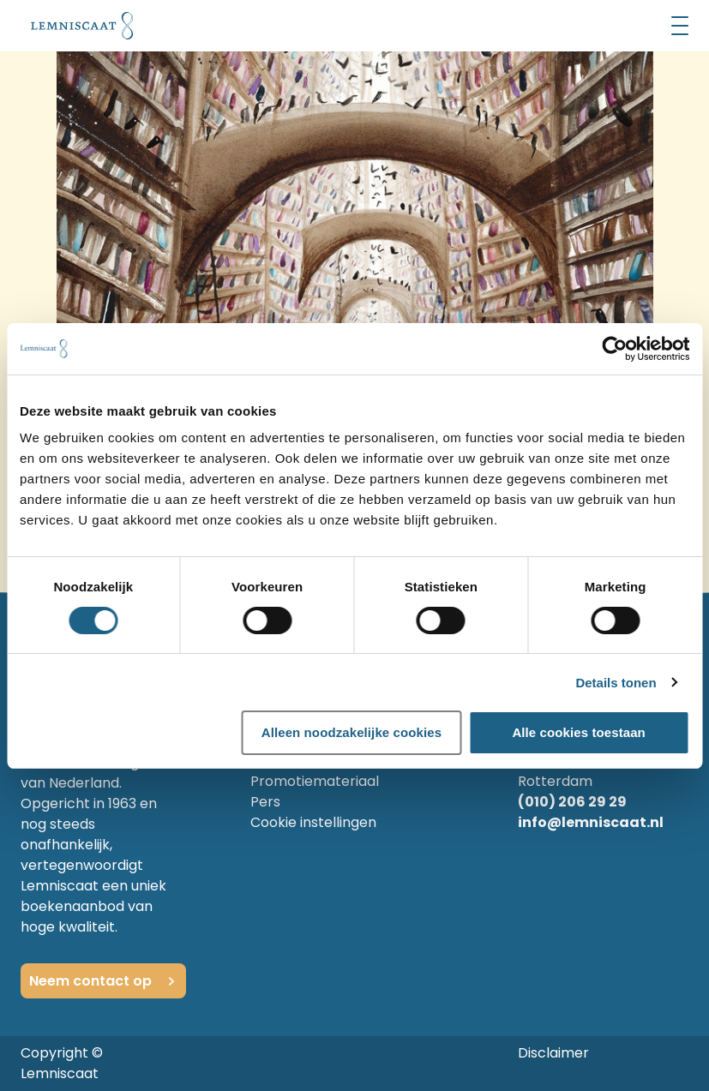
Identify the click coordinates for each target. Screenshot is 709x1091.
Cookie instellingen (313, 822)
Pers (265, 802)
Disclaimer (553, 1053)
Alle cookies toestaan (579, 732)
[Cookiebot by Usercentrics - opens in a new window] (614, 349)
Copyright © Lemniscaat (62, 1063)
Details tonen (615, 682)
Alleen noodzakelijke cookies (351, 732)
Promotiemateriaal (314, 781)
